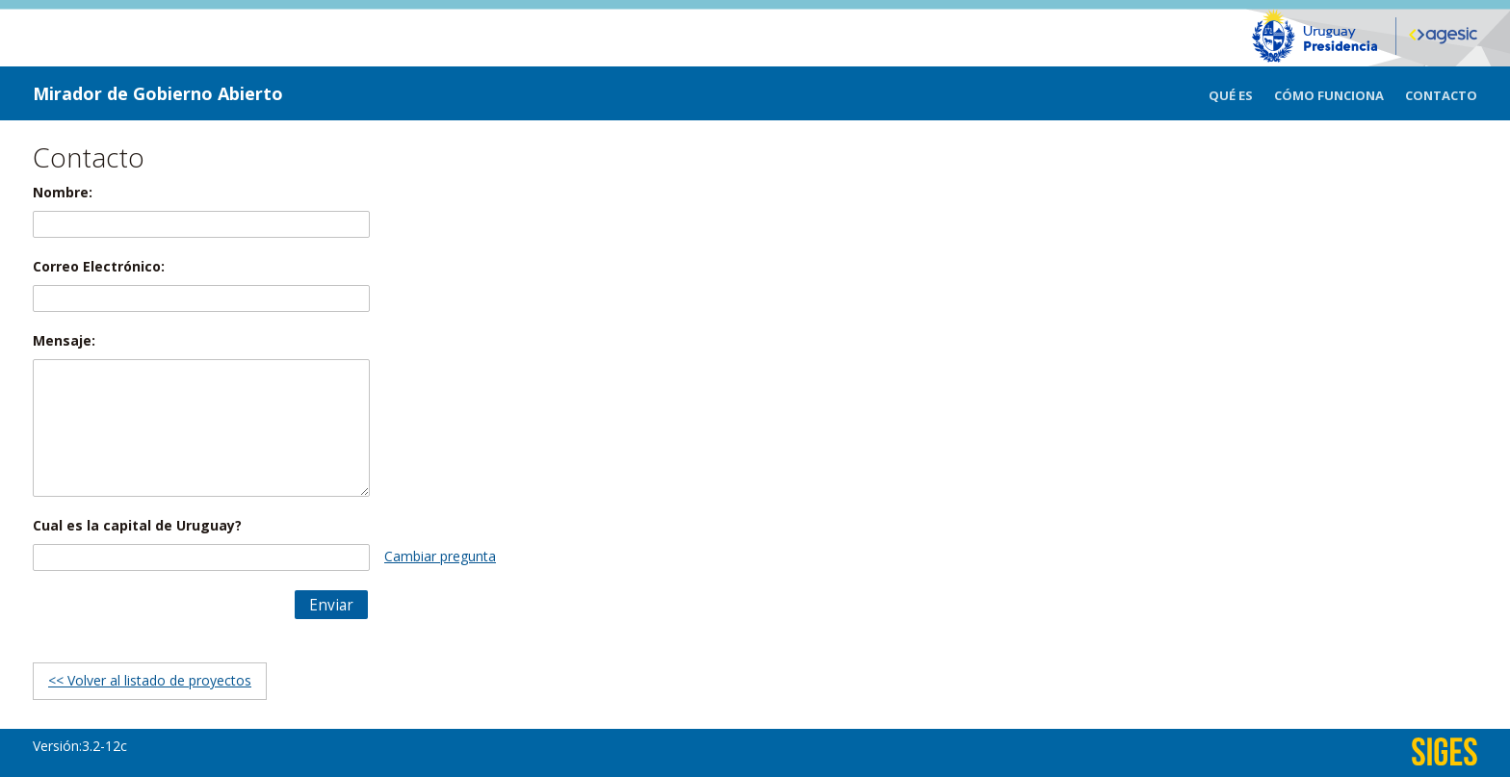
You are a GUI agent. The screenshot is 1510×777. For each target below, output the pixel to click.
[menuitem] (1241, 93)
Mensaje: (64, 340)
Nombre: (62, 192)
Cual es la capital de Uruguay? (137, 525)
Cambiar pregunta (440, 556)
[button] (332, 604)
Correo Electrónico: (99, 266)
